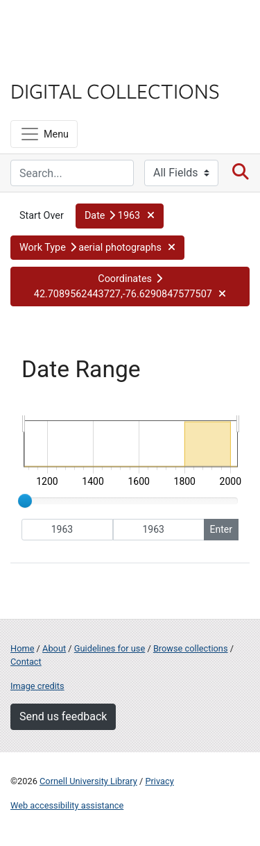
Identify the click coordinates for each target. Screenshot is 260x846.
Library (52, 63)
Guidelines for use (109, 648)
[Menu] (44, 134)
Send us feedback (63, 716)
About (54, 648)
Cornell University (79, 26)
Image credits (37, 686)
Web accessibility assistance (66, 805)
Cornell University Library (88, 781)
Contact (26, 661)
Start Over (41, 216)
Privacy (159, 781)
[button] (120, 216)
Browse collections (190, 648)
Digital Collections (115, 90)
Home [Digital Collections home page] (22, 648)
